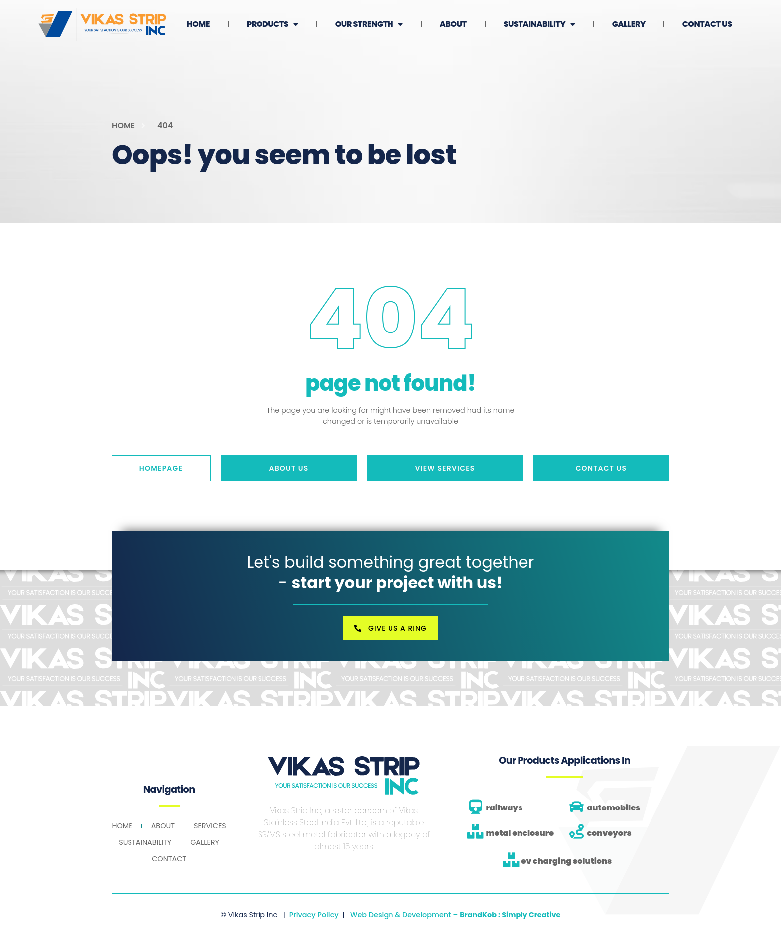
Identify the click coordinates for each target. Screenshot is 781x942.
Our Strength (446, 16)
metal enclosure (520, 832)
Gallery (705, 16)
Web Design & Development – (455, 914)
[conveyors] (576, 831)
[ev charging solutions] (511, 859)
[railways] (475, 806)
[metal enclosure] (475, 831)
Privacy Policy (314, 914)
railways (504, 807)
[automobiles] (576, 806)
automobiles (613, 807)
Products (349, 16)
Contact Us (705, 33)
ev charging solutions (566, 860)
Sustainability (616, 16)
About (530, 16)
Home (274, 16)
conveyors (609, 832)
